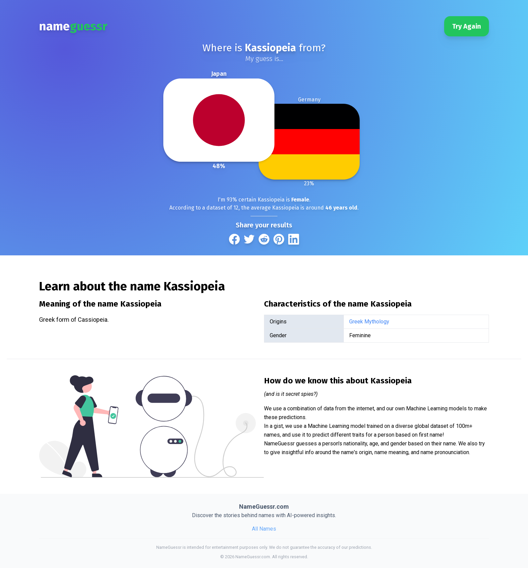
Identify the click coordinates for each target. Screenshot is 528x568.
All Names (264, 529)
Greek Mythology (369, 321)
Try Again (466, 26)
